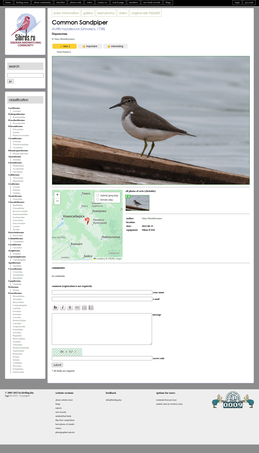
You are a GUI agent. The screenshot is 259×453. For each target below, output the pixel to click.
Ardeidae (17, 141)
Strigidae (17, 253)
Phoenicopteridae (20, 153)
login (237, 2)
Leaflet (98, 258)
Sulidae (16, 132)
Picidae (16, 290)
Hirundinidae (18, 296)
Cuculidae (17, 247)
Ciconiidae (17, 147)
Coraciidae (17, 272)
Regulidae (17, 335)
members (133, 2)
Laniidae (16, 308)
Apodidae (17, 266)
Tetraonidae (18, 178)
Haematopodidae (20, 214)
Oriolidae (17, 311)
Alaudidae (17, 299)
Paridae (16, 357)
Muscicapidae (19, 338)
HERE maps (115, 258)
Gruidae (16, 187)
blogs (168, 2)
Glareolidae (18, 220)
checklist (60, 2)
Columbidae (18, 241)
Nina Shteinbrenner (64, 39)
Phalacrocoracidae (21, 135)
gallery (88, 13)
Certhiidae (17, 363)
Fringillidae (18, 369)
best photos (106, 13)
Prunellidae (18, 329)
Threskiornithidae (21, 144)
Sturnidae (17, 314)
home (8, 2)
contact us (102, 2)
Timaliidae (17, 344)
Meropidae (17, 278)
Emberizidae (18, 372)
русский (249, 2)
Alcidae (16, 229)
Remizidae (17, 353)
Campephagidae (20, 305)
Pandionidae (18, 165)
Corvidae (17, 317)
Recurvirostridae (20, 211)
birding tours (22, 2)
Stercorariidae (19, 223)
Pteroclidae (18, 235)
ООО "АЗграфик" (21, 401)
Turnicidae (17, 199)
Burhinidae (18, 205)
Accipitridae (18, 168)
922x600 (145, 13)
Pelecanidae (18, 129)
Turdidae (17, 341)
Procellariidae (19, 123)
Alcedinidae (18, 275)
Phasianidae (18, 181)
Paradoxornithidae (21, 347)
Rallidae (16, 190)
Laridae (16, 226)
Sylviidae (17, 332)
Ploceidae (17, 366)
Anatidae (17, 159)
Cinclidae (17, 323)
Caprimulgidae (19, 259)
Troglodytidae (19, 326)
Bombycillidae (19, 320)
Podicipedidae (19, 117)
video (89, 2)
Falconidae (17, 171)
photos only (75, 2)
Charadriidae (18, 208)
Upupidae (17, 284)
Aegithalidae (18, 350)
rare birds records (151, 2)
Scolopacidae (19, 217)
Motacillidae (18, 302)
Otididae (16, 193)
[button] (87, 221)
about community (42, 2)
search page (118, 2)
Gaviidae (17, 111)
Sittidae (16, 360)
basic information (66, 13)
